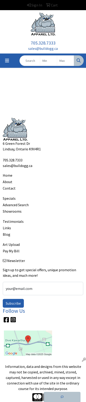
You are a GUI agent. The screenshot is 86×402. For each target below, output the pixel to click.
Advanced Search (16, 204)
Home (7, 175)
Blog (6, 234)
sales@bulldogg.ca (43, 48)
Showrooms (12, 211)
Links (7, 228)
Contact (9, 188)
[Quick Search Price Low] (48, 60)
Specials (9, 198)
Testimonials (13, 221)
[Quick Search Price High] (65, 60)
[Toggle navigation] (7, 60)
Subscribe (13, 303)
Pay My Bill (11, 251)
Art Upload (11, 244)
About (7, 181)
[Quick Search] (29, 60)
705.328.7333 (43, 43)
